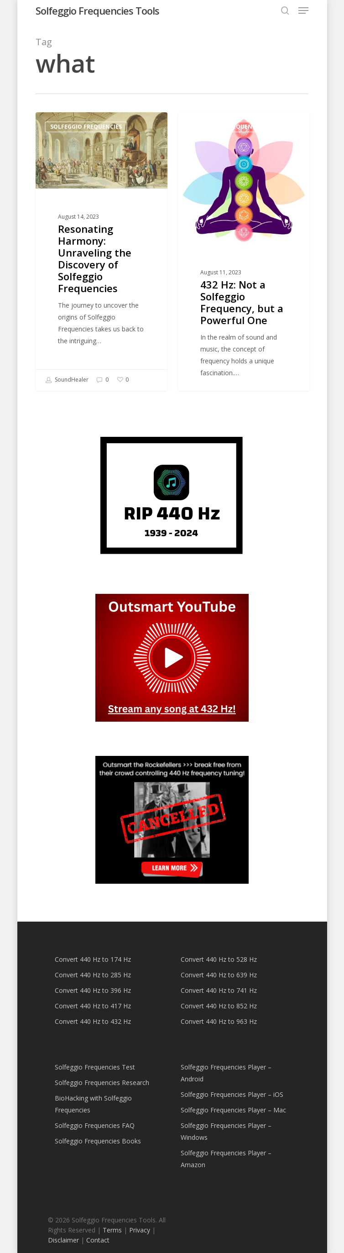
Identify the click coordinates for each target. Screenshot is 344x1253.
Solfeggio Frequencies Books (98, 1141)
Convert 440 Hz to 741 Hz (219, 990)
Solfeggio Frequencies (86, 127)
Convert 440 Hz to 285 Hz (93, 974)
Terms (112, 1230)
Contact (97, 1240)
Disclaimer (63, 1240)
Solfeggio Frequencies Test (95, 1067)
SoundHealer (67, 380)
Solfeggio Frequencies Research (102, 1082)
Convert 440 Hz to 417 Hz (93, 1005)
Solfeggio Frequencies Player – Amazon (226, 1158)
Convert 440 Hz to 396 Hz (93, 990)
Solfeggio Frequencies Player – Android (226, 1073)
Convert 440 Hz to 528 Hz (219, 959)
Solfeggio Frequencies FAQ (95, 1125)
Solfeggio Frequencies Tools (97, 10)
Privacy (139, 1230)
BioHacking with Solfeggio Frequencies (93, 1104)
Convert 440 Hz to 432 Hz (93, 1021)
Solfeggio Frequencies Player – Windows (226, 1131)
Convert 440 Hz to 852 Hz (219, 1005)
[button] (303, 10)
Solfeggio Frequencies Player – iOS (232, 1094)
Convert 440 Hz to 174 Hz (93, 959)
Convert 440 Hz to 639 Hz (219, 974)
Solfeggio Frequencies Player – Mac (233, 1110)
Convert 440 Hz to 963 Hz (219, 1021)
